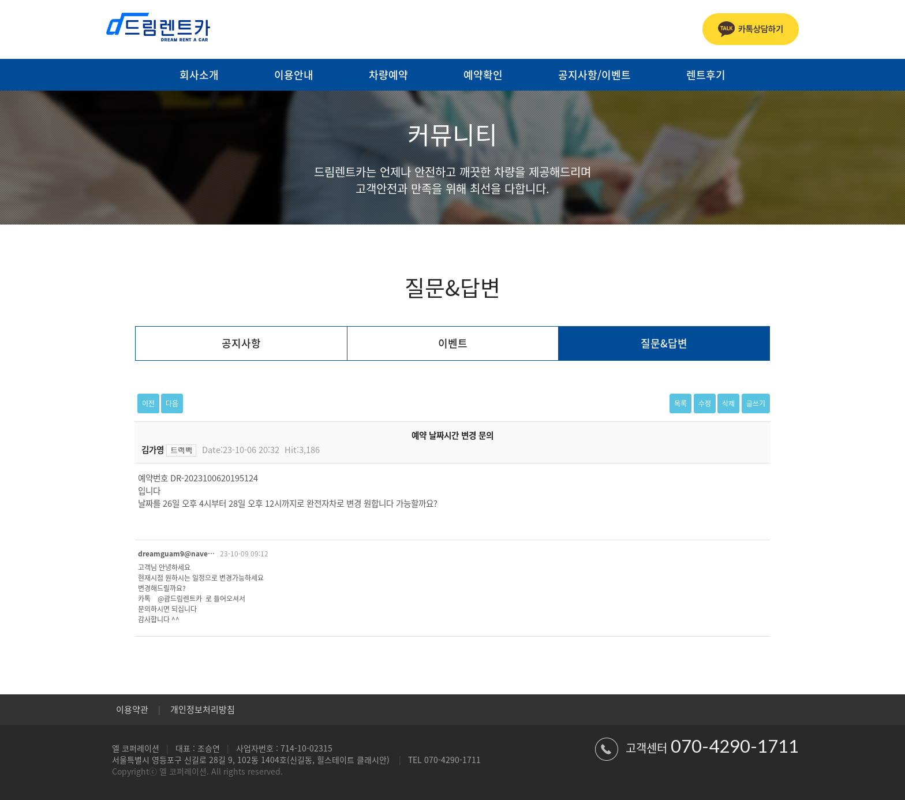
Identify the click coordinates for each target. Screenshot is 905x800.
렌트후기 (706, 75)
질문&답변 (664, 343)
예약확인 (483, 75)
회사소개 (199, 75)
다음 (172, 403)
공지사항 (241, 343)
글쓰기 (755, 403)
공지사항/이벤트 (594, 75)
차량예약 (388, 75)
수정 (704, 403)
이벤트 (453, 343)
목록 (680, 403)
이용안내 (293, 75)
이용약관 (132, 709)
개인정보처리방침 (202, 709)
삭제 (728, 403)
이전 (148, 403)
